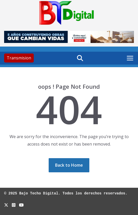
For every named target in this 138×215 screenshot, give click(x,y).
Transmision (19, 58)
